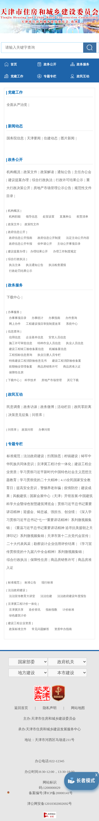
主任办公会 (82, 172)
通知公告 (64, 172)
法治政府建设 (34, 456)
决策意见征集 (19, 415)
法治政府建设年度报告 (71, 596)
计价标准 (68, 609)
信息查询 (13, 331)
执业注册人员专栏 (49, 354)
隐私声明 (49, 708)
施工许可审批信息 (20, 343)
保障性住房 (16, 372)
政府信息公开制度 (49, 237)
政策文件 (30, 172)
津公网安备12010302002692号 (49, 804)
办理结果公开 (39, 251)
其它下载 (73, 380)
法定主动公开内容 (77, 237)
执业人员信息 (74, 343)
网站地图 (78, 708)
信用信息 (15, 337)
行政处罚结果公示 (20, 270)
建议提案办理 (19, 180)
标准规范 (14, 456)
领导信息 (31, 216)
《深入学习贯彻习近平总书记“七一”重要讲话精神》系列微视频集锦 (49, 520)
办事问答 (44, 429)
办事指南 (54, 317)
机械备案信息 (58, 349)
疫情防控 (71, 488)
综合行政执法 (42, 180)
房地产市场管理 (51, 380)
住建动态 (51, 138)
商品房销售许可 (47, 366)
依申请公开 (44, 243)
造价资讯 (34, 609)
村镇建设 (71, 456)
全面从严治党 (17, 105)
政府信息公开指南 (20, 237)
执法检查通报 (57, 264)
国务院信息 (16, 138)
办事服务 (13, 312)
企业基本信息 (34, 337)
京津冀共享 (16, 609)
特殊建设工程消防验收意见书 (28, 360)
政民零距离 (82, 407)
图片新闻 (68, 138)
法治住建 (46, 596)
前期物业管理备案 (20, 366)
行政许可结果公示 (70, 180)
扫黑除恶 (54, 456)
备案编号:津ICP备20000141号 (51, 793)
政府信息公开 (16, 232)
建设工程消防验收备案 (66, 360)
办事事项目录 (17, 317)
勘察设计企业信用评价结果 (55, 544)
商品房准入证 (72, 366)
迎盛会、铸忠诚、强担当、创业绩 (49, 512)
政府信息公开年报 (20, 243)
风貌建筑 (20, 496)
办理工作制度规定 (64, 251)
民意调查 (14, 407)
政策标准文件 (17, 629)
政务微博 (47, 407)
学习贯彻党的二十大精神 (39, 480)
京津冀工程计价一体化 (54, 464)
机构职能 (15, 216)
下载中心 (14, 297)
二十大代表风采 (19, 544)
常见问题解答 (40, 629)
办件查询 (71, 317)
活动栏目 (64, 407)
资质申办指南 (63, 629)
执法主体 (15, 264)
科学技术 (30, 380)
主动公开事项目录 (69, 243)
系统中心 (72, 323)
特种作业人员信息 (49, 343)
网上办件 (15, 323)
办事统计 (37, 317)
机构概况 (14, 172)
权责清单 (82, 216)
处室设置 (48, 216)
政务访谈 (30, 407)
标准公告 (30, 582)
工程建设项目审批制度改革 (43, 323)
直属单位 (65, 216)
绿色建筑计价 (17, 615)
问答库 (37, 415)
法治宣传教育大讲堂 (22, 596)
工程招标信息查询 (20, 354)
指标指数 (51, 609)
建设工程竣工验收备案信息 (26, 349)
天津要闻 (34, 138)
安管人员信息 (57, 337)
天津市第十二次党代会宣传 (68, 536)
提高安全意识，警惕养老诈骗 (39, 488)
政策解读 (47, 172)
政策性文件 (32, 224)
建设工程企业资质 (19, 623)
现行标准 (47, 582)
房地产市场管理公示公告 (53, 188)
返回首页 (21, 708)
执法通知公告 (34, 264)
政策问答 (27, 429)
